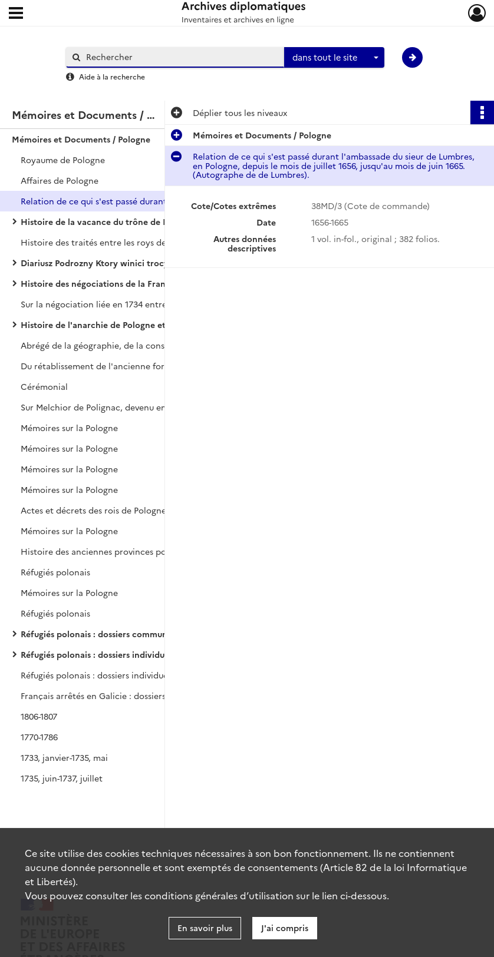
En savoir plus (204, 927)
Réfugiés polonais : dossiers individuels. (99, 654)
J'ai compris (284, 927)
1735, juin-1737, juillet (62, 778)
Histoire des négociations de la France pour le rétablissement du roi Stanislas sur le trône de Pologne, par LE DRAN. (138, 283)
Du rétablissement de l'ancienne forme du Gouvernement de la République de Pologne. (138, 366)
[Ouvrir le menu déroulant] (16, 14)
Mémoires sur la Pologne (69, 427)
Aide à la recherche (112, 76)
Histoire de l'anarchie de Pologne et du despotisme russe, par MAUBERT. (138, 324)
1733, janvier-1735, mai (64, 757)
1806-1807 (39, 716)
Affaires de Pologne (59, 180)
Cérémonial (44, 386)
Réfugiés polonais (55, 572)
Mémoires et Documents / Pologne (81, 139)
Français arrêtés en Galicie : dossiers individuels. (117, 695)
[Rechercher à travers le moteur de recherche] (181, 57)
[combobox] (334, 57)
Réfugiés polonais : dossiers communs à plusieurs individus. (138, 634)
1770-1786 (39, 737)
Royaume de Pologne (63, 159)
